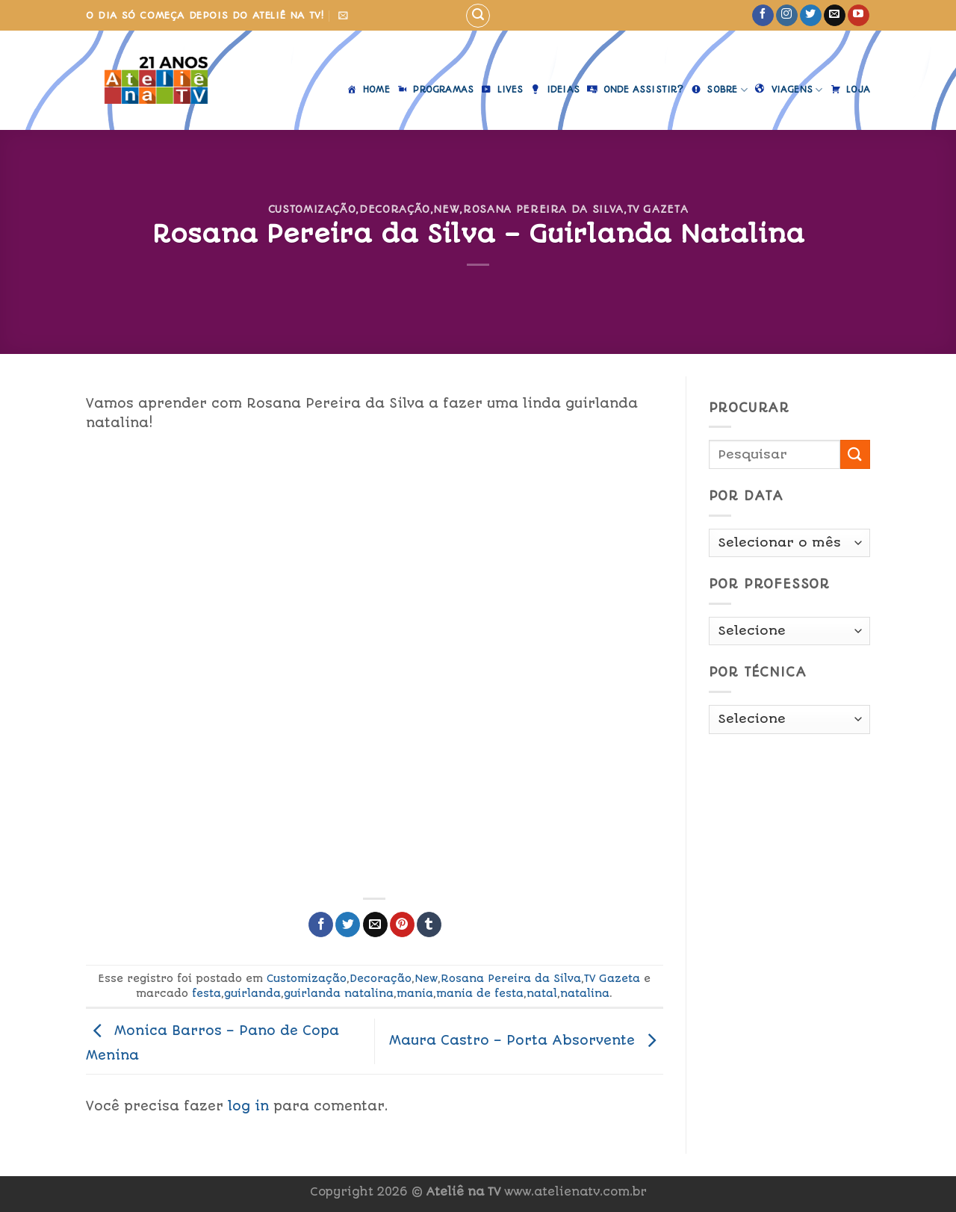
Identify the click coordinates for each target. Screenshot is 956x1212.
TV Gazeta (658, 209)
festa (206, 993)
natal (542, 993)
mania (415, 993)
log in (248, 1105)
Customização (312, 209)
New (446, 209)
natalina (584, 993)
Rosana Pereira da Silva (543, 209)
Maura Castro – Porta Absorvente (526, 1040)
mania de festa (480, 993)
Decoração (394, 209)
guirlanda (252, 993)
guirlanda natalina (339, 993)
